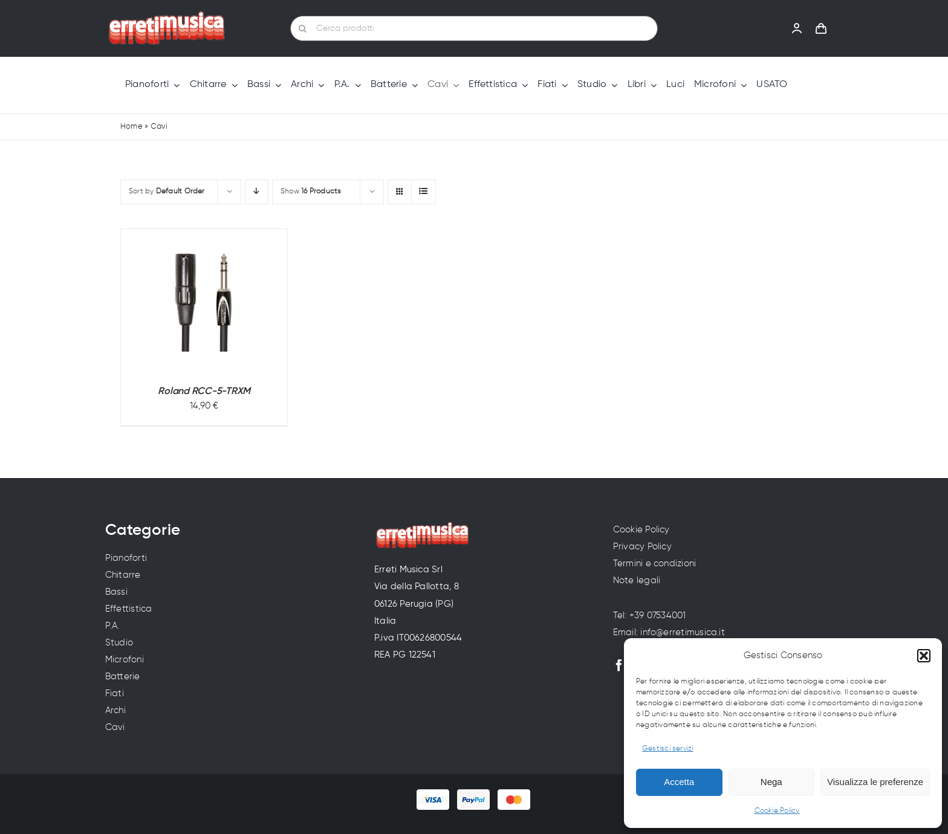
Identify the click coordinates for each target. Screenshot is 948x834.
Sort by (167, 191)
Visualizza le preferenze (875, 782)
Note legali (636, 580)
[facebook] (619, 665)
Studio (119, 642)
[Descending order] (256, 191)
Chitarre (123, 575)
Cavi (115, 727)
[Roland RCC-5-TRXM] (204, 301)
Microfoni (124, 659)
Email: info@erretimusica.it (669, 632)
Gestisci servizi (667, 748)
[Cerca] (303, 28)
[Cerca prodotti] (474, 28)
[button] (924, 656)
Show (311, 191)
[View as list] (423, 192)
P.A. (112, 625)
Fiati (114, 693)
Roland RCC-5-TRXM (204, 391)
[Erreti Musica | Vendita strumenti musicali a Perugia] (166, 15)
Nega (771, 782)
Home (131, 127)
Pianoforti (126, 558)
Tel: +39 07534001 (649, 615)
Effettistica (128, 608)
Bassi (116, 591)
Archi (115, 710)
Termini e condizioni (654, 563)
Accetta (679, 782)
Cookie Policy (777, 811)
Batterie (122, 676)
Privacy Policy (642, 546)
